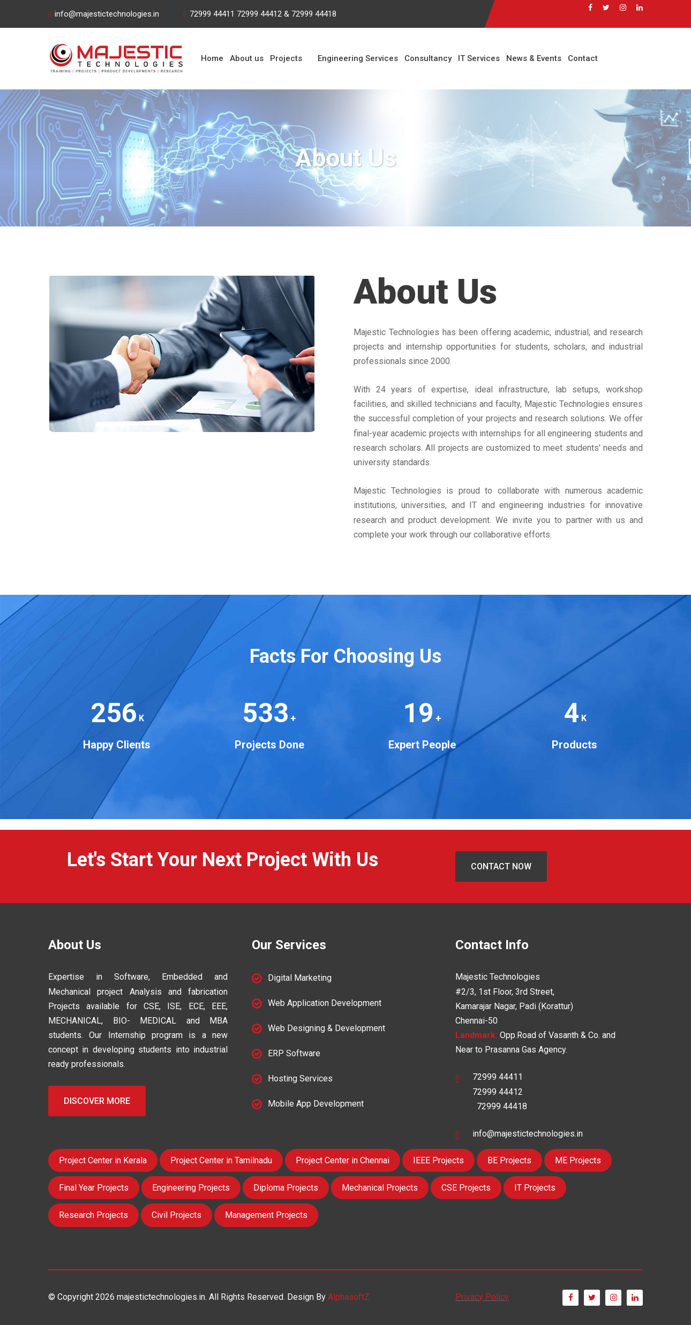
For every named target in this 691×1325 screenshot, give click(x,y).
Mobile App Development (316, 1104)
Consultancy (428, 58)
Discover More (97, 1101)
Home (212, 58)
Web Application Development (324, 1003)
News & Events (533, 58)
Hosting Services (300, 1078)
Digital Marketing (300, 978)
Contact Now (501, 866)
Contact (583, 58)
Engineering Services (358, 58)
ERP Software (294, 1053)
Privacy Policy (482, 1297)
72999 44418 (313, 14)
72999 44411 (212, 14)
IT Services (479, 58)
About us (247, 58)
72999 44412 (259, 14)
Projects (286, 58)
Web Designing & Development (326, 1028)
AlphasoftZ (349, 1297)
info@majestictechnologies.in (107, 14)
